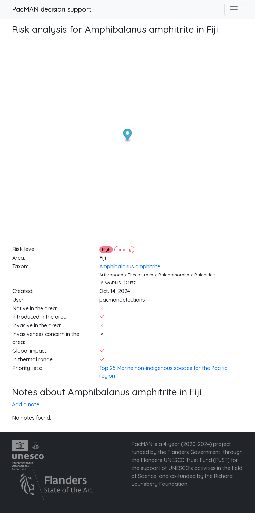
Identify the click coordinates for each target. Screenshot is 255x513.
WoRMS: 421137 (120, 282)
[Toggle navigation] (233, 9)
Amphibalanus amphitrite (129, 266)
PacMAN (141, 444)
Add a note (25, 404)
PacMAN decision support (51, 9)
